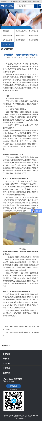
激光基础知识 (20, 40)
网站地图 (13, 386)
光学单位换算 (7, 40)
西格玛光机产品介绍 (21, 31)
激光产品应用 (33, 35)
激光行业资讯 (33, 40)
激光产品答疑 (7, 35)
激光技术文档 (7, 44)
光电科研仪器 (17, 346)
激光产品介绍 (33, 31)
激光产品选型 (20, 35)
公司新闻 (6, 31)
